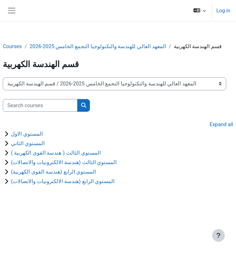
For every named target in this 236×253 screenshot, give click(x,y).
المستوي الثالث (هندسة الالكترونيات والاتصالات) (64, 162)
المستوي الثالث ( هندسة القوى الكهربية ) (56, 153)
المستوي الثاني (28, 143)
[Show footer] (218, 235)
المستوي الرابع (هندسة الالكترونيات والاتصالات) (62, 181)
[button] (199, 10)
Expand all (221, 124)
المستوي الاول (27, 134)
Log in (223, 10)
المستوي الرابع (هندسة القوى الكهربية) (53, 172)
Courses (12, 46)
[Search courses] (40, 105)
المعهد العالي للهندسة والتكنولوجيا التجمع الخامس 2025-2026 (97, 46)
